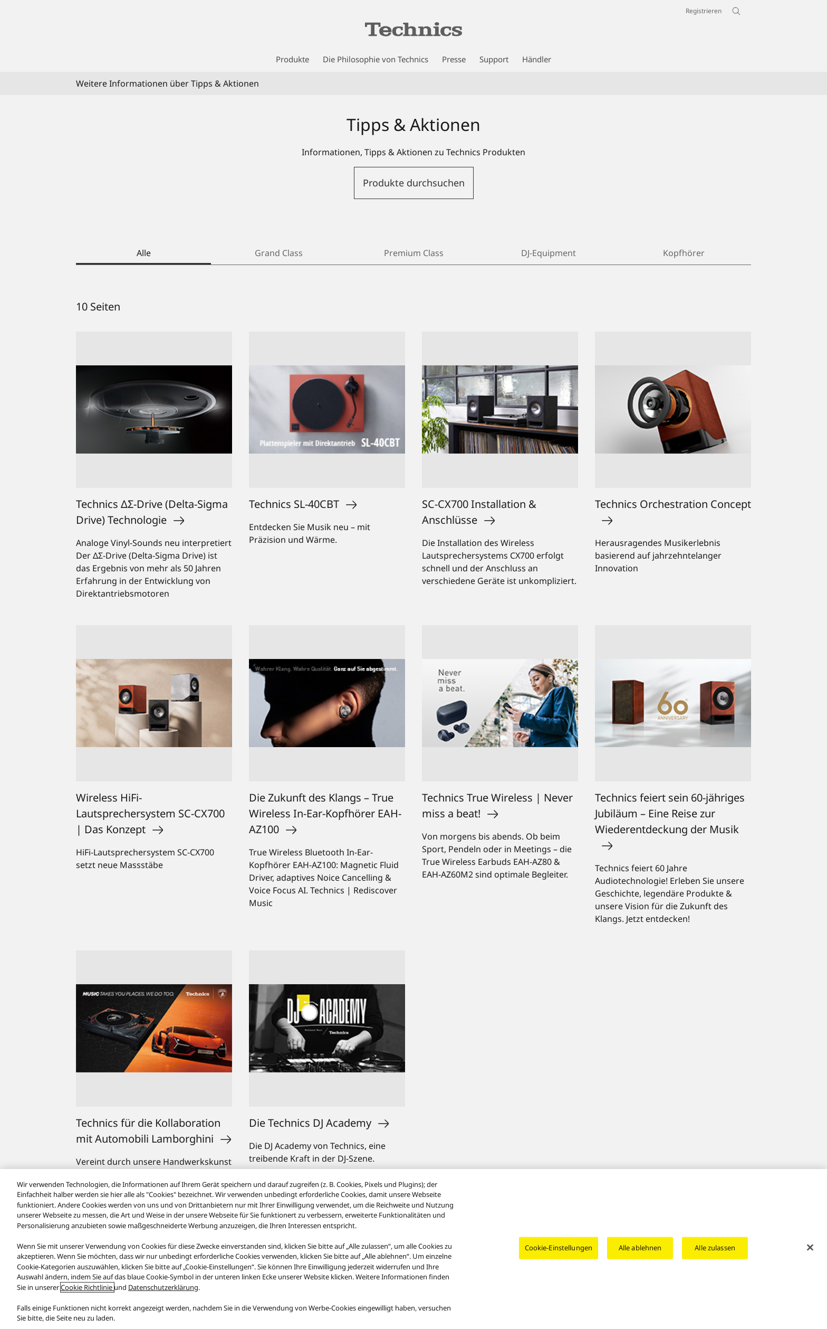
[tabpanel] (413, 754)
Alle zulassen (715, 1247)
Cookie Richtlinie (87, 1287)
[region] (413, 1249)
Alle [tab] (144, 253)
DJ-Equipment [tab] (548, 253)
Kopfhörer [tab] (684, 253)
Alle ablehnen (640, 1247)
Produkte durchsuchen (414, 182)
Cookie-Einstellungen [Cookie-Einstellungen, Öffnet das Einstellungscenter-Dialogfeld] (559, 1247)
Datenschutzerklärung (163, 1287)
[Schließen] (810, 1247)
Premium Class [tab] (414, 253)
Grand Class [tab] (279, 253)
